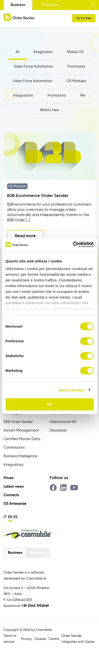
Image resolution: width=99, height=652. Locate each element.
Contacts (11, 495)
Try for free (83, 18)
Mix (83, 95)
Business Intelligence (20, 456)
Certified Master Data (22, 439)
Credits (53, 639)
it (5, 517)
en (10, 517)
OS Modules (76, 81)
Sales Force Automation (33, 66)
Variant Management (21, 430)
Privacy (26, 639)
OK (49, 404)
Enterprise (50, 5)
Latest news (14, 486)
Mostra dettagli (71, 390)
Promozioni (76, 66)
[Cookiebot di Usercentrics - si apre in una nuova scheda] (73, 244)
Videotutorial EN (63, 422)
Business (18, 5)
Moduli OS (75, 52)
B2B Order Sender (18, 422)
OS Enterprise (15, 503)
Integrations (23, 95)
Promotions (56, 95)
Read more (25, 235)
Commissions (14, 447)
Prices (9, 478)
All (17, 52)
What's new (49, 110)
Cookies (40, 639)
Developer (58, 430)
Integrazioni (43, 52)
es (16, 517)
